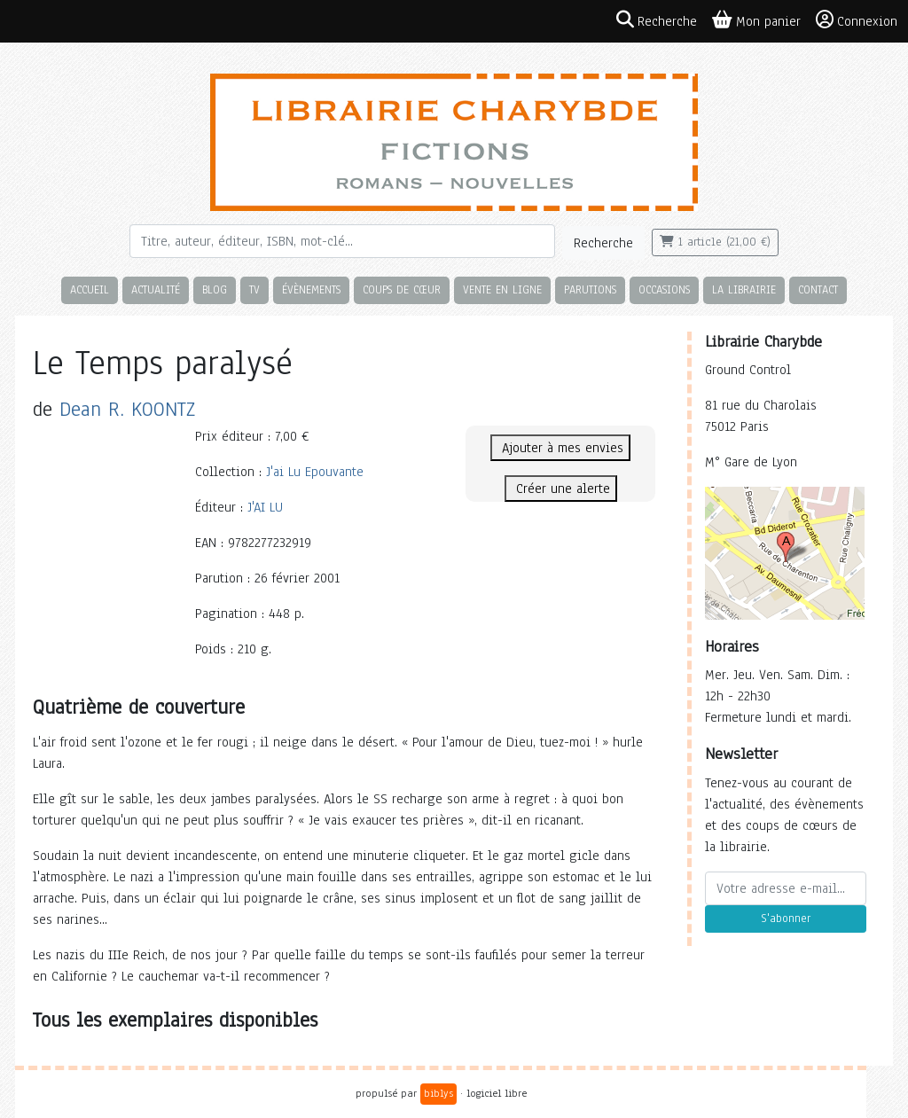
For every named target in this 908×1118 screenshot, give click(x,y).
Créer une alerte (561, 488)
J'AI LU (265, 507)
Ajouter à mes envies (560, 448)
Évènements (311, 289)
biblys (438, 1093)
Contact (818, 289)
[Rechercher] (342, 241)
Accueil (89, 289)
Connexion (856, 20)
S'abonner (785, 918)
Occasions (664, 289)
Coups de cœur (402, 289)
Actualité (155, 289)
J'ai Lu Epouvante (315, 472)
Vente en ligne (502, 289)
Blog (214, 289)
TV (254, 289)
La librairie (744, 289)
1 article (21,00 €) (715, 242)
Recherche (603, 243)
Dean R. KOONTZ (127, 409)
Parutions (590, 289)
